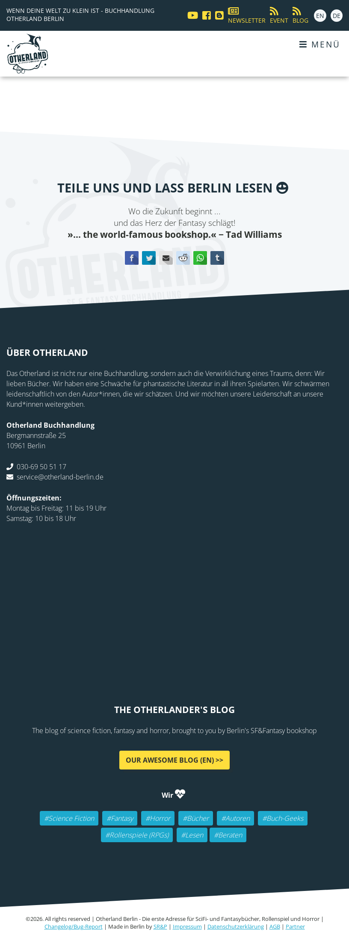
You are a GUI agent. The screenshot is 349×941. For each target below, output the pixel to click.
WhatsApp (200, 258)
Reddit (183, 258)
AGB (274, 926)
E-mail (166, 258)
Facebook (132, 258)
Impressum (187, 926)
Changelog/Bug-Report (73, 926)
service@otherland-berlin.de (60, 477)
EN (320, 16)
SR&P (160, 926)
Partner (295, 926)
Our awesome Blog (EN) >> (174, 760)
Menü (319, 44)
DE (336, 16)
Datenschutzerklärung (235, 926)
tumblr (217, 258)
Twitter (149, 258)
